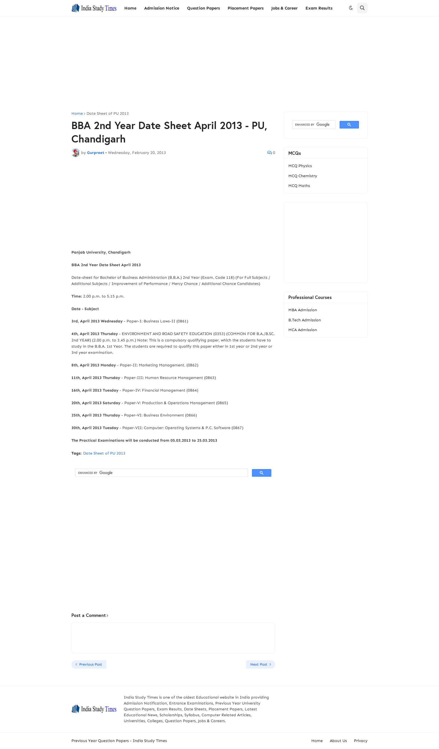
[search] (161, 473)
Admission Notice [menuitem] (161, 8)
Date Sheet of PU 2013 (108, 114)
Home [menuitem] (130, 8)
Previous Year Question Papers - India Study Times (119, 740)
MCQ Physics (300, 165)
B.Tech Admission (304, 320)
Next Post (258, 664)
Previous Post (90, 664)
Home (77, 114)
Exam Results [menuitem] (318, 8)
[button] (351, 8)
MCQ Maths (299, 185)
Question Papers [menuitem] (203, 8)
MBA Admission (302, 310)
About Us (338, 740)
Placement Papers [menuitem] (245, 8)
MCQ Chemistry (302, 176)
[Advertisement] (219, 64)
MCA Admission (302, 329)
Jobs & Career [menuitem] (284, 8)
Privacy (361, 740)
